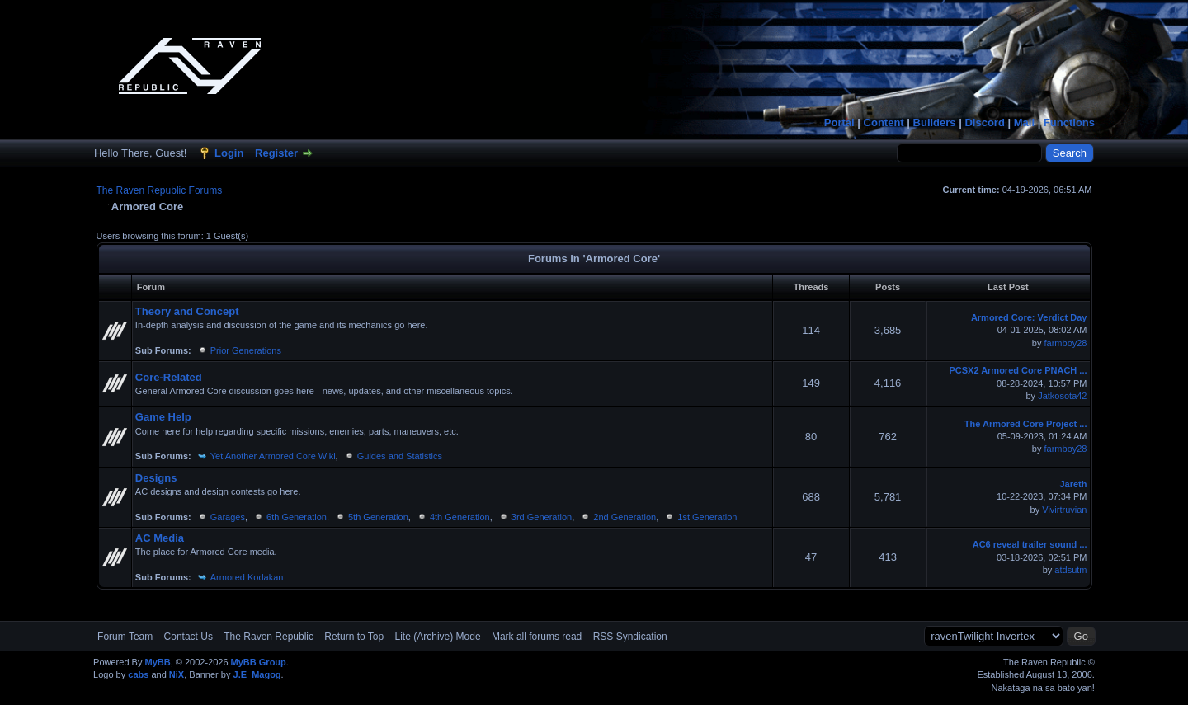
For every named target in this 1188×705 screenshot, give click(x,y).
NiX (176, 674)
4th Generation (460, 517)
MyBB (157, 662)
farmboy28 (1065, 343)
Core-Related (168, 377)
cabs (138, 674)
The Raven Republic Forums (160, 190)
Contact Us (188, 636)
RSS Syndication (630, 636)
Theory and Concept (187, 311)
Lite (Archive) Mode (438, 636)
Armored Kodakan (247, 577)
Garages (227, 517)
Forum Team (125, 636)
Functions (1069, 122)
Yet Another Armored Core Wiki (273, 456)
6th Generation (296, 517)
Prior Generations (245, 350)
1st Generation (707, 517)
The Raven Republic (269, 636)
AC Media (159, 538)
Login (228, 153)
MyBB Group (258, 662)
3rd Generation (542, 517)
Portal (839, 122)
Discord (984, 122)
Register (276, 153)
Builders (934, 122)
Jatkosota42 (1062, 396)
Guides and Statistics (399, 456)
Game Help (163, 417)
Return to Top (354, 636)
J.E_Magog (257, 674)
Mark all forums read (537, 636)
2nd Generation (624, 517)
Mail (1024, 122)
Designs (156, 478)
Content (884, 122)
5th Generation (378, 517)
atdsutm (1070, 570)
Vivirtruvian (1064, 510)
